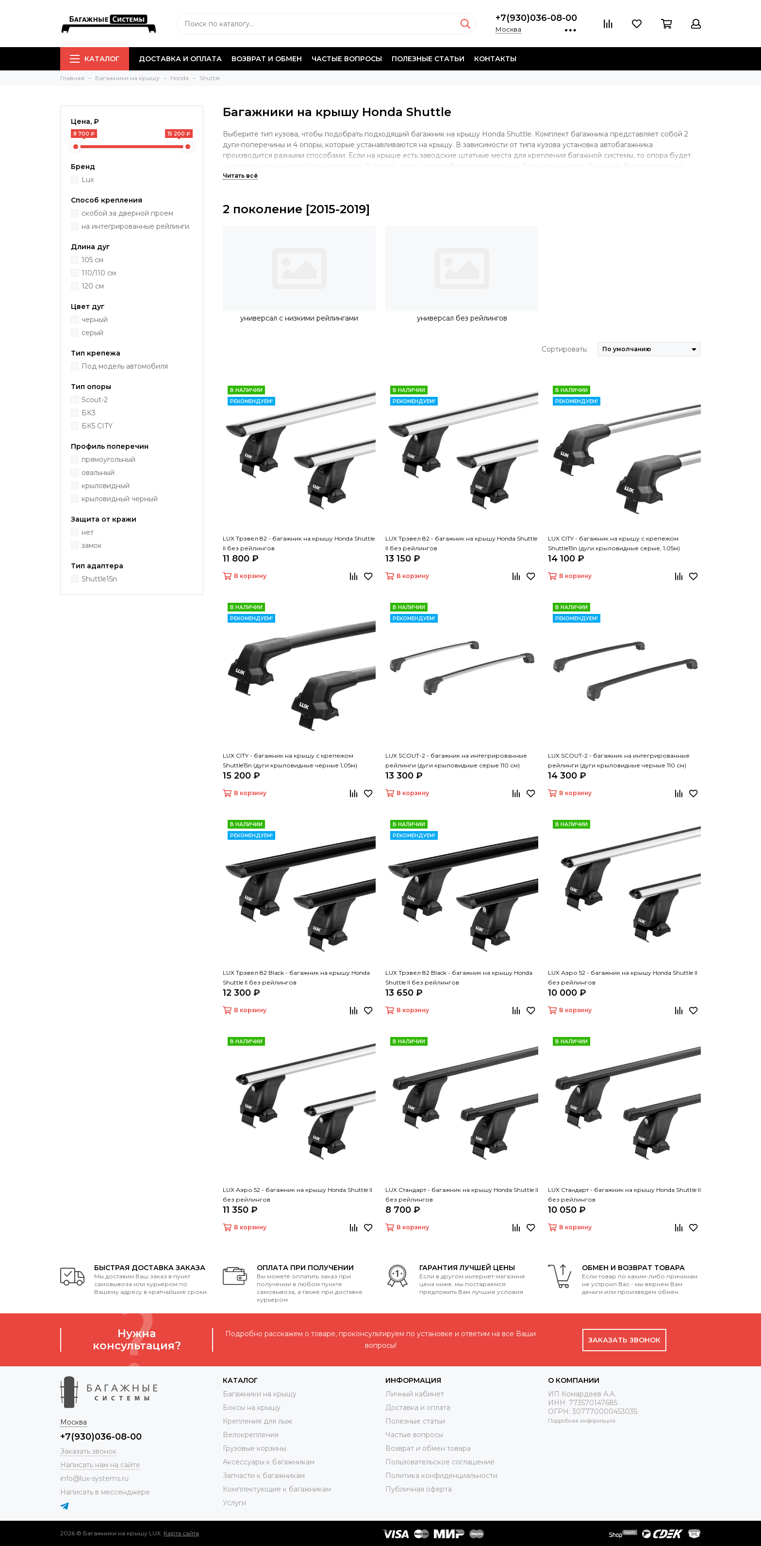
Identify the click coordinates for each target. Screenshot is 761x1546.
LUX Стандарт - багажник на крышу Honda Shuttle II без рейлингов (461, 1194)
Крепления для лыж (257, 1421)
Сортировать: (565, 349)
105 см (92, 259)
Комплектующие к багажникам (277, 1489)
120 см (93, 286)
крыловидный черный (120, 498)
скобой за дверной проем (127, 213)
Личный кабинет (414, 1394)
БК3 (89, 412)
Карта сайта (181, 1533)
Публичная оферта (418, 1489)
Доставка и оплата (180, 58)
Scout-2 (95, 399)
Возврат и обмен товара (428, 1448)
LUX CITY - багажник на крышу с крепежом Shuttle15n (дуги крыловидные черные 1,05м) (290, 760)
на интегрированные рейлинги (135, 226)
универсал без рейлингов (462, 318)
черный (95, 319)
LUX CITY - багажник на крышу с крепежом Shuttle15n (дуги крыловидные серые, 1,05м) (614, 543)
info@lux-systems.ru (94, 1478)
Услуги (234, 1502)
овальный (98, 472)
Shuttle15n (99, 579)
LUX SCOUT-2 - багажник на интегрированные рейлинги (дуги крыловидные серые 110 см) (456, 760)
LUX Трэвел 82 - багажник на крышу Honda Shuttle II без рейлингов (299, 543)
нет (88, 532)
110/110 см (99, 273)
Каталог (94, 58)
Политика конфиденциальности (441, 1475)
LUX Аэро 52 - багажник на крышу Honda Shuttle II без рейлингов (622, 977)
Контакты (495, 58)
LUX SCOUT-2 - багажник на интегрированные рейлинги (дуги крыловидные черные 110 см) (619, 760)
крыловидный (106, 485)
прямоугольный (108, 459)
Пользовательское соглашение (440, 1462)
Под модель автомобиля (125, 366)
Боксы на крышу (252, 1407)
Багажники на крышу (260, 1394)
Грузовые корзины (254, 1448)
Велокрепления (251, 1434)
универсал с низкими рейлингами (299, 318)
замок (92, 545)
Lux (88, 179)
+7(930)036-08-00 (536, 18)
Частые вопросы (347, 58)
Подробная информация (581, 1420)
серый (92, 332)
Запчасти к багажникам (264, 1475)
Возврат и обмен (267, 58)
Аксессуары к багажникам (268, 1462)
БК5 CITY (97, 426)
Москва (508, 29)
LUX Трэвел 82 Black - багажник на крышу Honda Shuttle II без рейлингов (296, 977)
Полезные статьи (428, 58)
